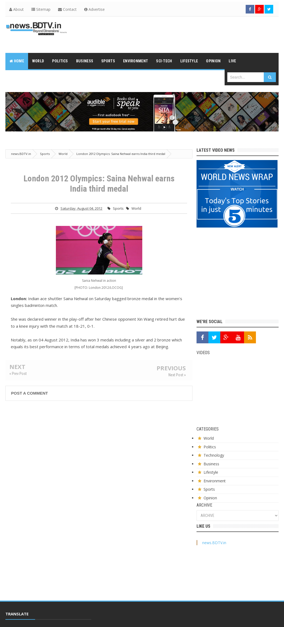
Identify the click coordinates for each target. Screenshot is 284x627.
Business (211, 463)
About (16, 9)
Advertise (94, 9)
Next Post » (177, 375)
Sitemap (40, 9)
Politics (210, 446)
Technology (214, 455)
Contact (67, 9)
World (136, 208)
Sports (118, 208)
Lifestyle (211, 472)
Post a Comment (29, 393)
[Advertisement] (180, 34)
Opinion (210, 497)
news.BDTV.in (214, 542)
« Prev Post (18, 373)
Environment (215, 480)
